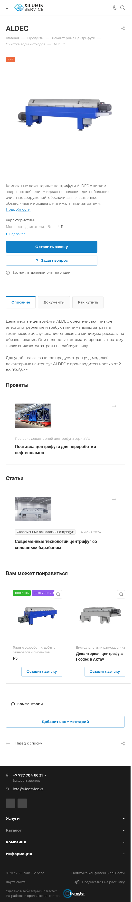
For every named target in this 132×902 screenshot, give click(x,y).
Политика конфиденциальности (98, 873)
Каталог (14, 830)
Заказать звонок (26, 780)
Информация (19, 853)
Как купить (88, 302)
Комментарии (27, 704)
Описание (20, 302)
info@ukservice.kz (28, 789)
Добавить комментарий (65, 721)
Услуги (13, 818)
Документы (54, 302)
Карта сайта (16, 882)
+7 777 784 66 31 (28, 775)
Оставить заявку (51, 246)
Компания (16, 842)
